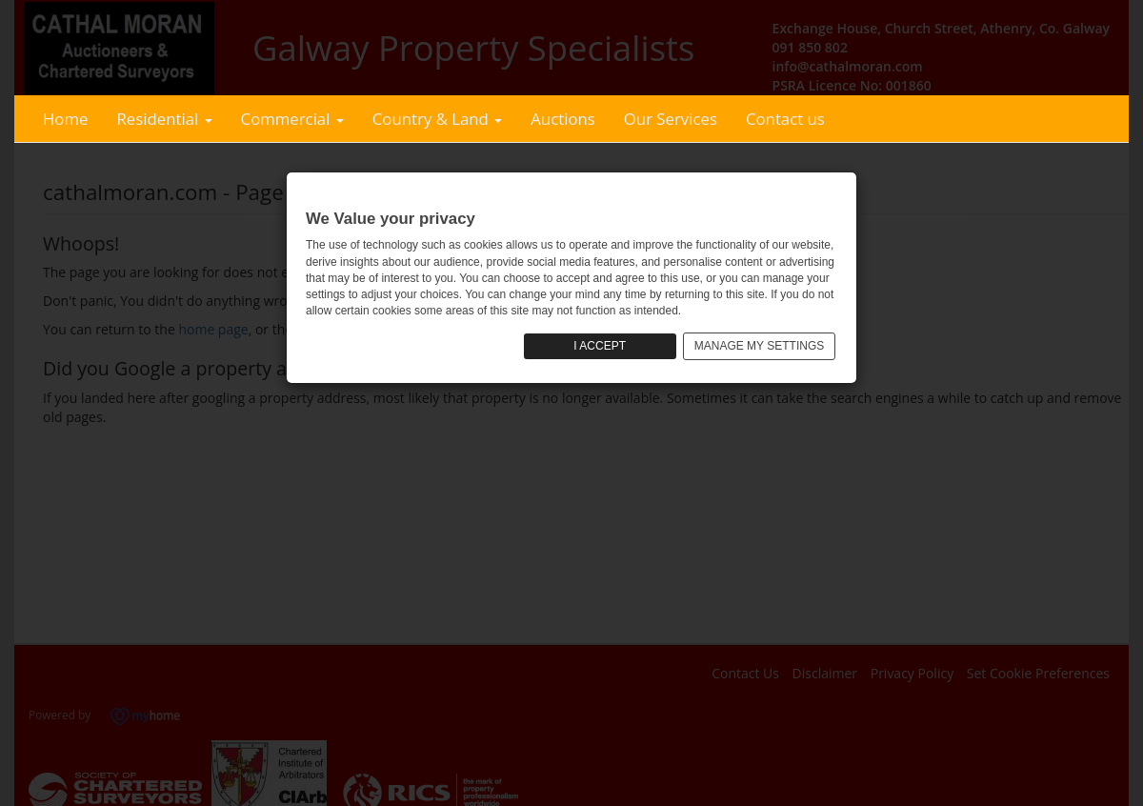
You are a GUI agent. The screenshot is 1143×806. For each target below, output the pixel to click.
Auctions (563, 119)
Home (65, 119)
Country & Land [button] (437, 119)
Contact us (785, 119)
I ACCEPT (599, 346)
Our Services (670, 119)
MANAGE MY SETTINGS (759, 346)
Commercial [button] (292, 119)
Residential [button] (163, 119)
